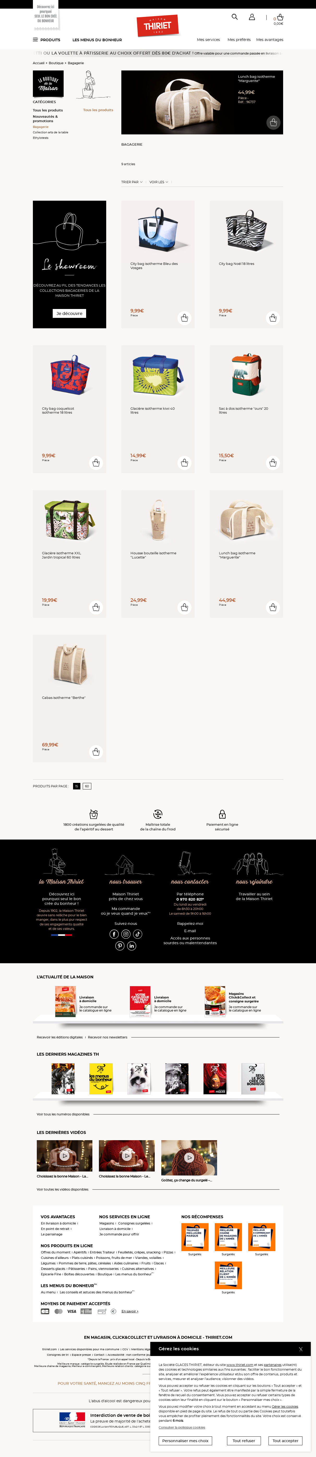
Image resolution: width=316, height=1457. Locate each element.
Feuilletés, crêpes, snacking (139, 1252)
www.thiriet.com (239, 1365)
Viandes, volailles (148, 1258)
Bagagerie (76, 63)
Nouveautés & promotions (45, 118)
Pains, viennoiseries (103, 1269)
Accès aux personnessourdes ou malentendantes (190, 940)
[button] (252, 18)
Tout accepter (286, 1440)
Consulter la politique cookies (182, 1427)
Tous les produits (48, 110)
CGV (125, 1349)
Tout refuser (244, 1440)
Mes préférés (239, 39)
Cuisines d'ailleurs (55, 1258)
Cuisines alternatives (138, 1269)
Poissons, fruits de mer (114, 1258)
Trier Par (130, 182)
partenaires (273, 1365)
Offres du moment (55, 1252)
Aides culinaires (126, 1263)
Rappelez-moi (190, 923)
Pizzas (168, 1252)
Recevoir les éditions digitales (60, 1037)
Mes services (208, 39)
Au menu (48, 1292)
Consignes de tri (58, 1355)
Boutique (56, 63)
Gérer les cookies (285, 1406)
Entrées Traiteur (102, 1252)
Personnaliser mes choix (185, 1440)
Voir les (157, 182)
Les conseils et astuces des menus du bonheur (97, 1292)
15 (76, 786)
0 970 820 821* (190, 899)
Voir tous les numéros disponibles (63, 1114)
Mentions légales (142, 1349)
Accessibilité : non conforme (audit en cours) (137, 1355)
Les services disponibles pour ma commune (89, 1349)
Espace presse (81, 1355)
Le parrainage (51, 1234)
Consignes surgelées (134, 1223)
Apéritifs (80, 1252)
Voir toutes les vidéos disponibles (62, 1189)
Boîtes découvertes (79, 1274)
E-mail (190, 931)
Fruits (146, 1263)
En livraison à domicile (58, 1223)
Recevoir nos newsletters (107, 1037)
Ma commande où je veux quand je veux (126, 911)
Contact (99, 1355)
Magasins (106, 1223)
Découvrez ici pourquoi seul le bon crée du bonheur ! (61, 899)
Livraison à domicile (114, 1229)
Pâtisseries (76, 1269)
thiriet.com (49, 1349)
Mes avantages (269, 39)
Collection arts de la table (50, 132)
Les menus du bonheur (97, 40)
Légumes (48, 1263)
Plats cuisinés (82, 1258)
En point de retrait (55, 1229)
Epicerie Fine (51, 1274)
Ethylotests (40, 138)
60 (87, 786)
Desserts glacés (53, 1269)
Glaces (159, 1263)
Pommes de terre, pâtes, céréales (85, 1263)
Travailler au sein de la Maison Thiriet (254, 896)
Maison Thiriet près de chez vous (126, 896)
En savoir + (130, 1311)
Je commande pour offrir (119, 1234)
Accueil (38, 63)
